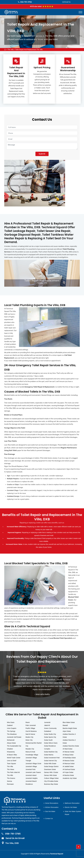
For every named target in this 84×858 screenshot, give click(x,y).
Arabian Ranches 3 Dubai (69, 735)
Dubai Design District (51, 766)
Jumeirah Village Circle (33, 763)
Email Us (67, 2)
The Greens (11, 778)
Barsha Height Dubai (70, 728)
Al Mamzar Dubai (68, 763)
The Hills (10, 775)
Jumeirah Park (30, 769)
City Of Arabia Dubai (51, 781)
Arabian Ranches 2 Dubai (69, 741)
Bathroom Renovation (72, 803)
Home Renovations (51, 803)
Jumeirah (47, 722)
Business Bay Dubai (51, 784)
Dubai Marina (48, 755)
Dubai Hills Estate (50, 763)
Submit (42, 154)
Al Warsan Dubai (68, 752)
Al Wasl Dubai (67, 749)
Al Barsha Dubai (68, 775)
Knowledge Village (32, 755)
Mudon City (29, 737)
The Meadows (12, 734)
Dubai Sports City (50, 737)
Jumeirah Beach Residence (31, 782)
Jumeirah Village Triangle (31, 759)
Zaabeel (10, 725)
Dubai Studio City (50, 734)
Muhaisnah (11, 740)
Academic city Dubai (70, 778)
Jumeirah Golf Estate (14, 737)
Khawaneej (11, 752)
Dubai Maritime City (51, 752)
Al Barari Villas (12, 755)
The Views (10, 769)
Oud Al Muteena (31, 731)
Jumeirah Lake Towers (33, 772)
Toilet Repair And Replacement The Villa (29, 49)
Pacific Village (30, 728)
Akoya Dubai (11, 743)
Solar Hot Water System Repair (73, 813)
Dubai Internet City (50, 760)
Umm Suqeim (11, 728)
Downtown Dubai (50, 769)
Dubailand (47, 731)
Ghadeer (10, 749)
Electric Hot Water (71, 807)
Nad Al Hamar (30, 734)
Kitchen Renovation (51, 807)
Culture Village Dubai (51, 778)
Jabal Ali (47, 725)
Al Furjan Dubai (68, 772)
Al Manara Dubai (68, 760)
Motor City (29, 740)
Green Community (50, 728)
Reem (28, 722)
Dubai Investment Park (52, 758)
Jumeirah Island (31, 775)
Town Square (11, 763)
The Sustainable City (14, 746)
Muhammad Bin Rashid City (34, 744)
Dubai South (48, 740)
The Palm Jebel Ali (13, 772)
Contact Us (49, 818)
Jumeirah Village (31, 766)
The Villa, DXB (12, 843)
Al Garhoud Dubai (69, 769)
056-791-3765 (25, 2)
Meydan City (30, 749)
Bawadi (65, 725)
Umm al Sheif (11, 760)
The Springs (11, 731)
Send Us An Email (15, 838)
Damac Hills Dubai (50, 775)
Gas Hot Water (50, 811)
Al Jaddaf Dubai (68, 766)
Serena (9, 781)
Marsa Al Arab (30, 752)
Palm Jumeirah (31, 725)
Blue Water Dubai (69, 722)
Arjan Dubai (67, 731)
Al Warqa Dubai (68, 755)
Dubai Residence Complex (50, 747)
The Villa (10, 49)
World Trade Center (13, 758)
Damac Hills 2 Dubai (51, 772)
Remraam (10, 784)
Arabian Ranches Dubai (71, 746)
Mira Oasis (10, 722)
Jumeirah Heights (32, 778)
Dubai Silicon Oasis (50, 743)
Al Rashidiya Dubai (69, 758)
